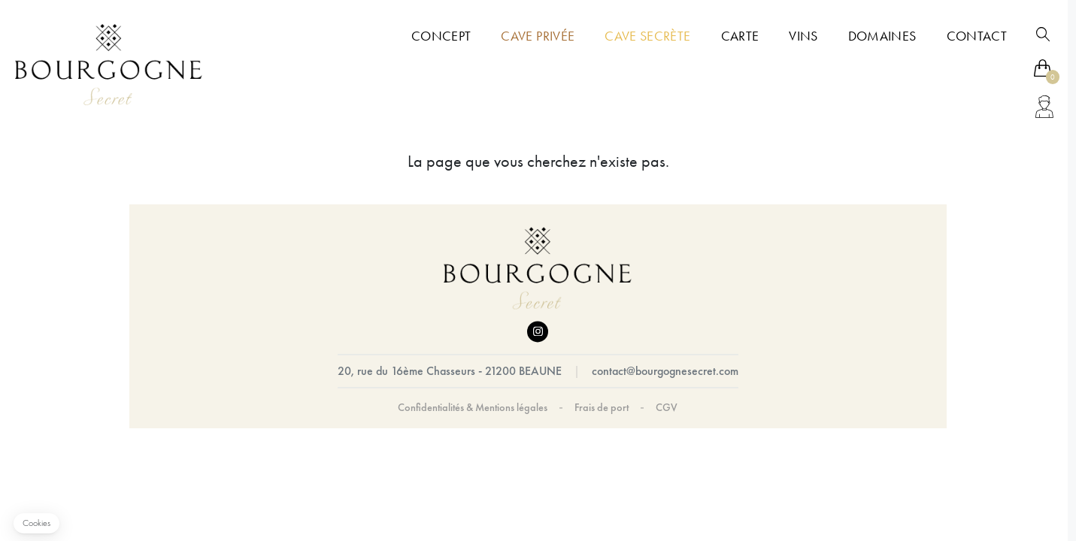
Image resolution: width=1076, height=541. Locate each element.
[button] (36, 523)
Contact (977, 36)
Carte (740, 36)
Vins (803, 36)
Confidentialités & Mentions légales (472, 408)
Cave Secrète (647, 36)
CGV (666, 408)
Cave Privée (537, 36)
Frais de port (601, 408)
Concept (441, 36)
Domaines (882, 36)
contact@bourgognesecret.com (665, 371)
